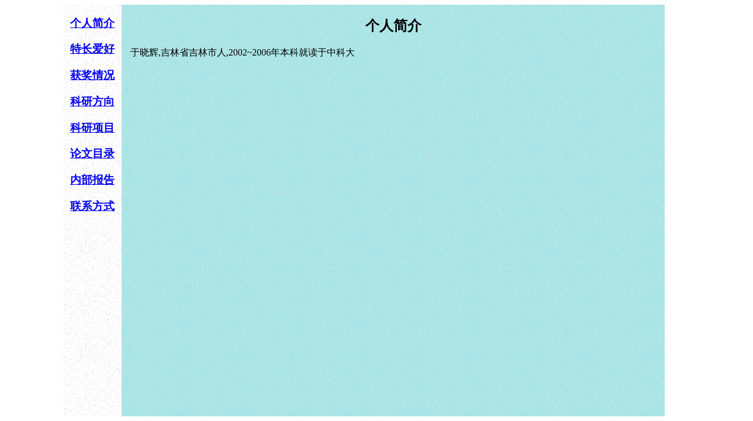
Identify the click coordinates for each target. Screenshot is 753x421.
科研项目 (92, 128)
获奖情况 (92, 75)
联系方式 (92, 206)
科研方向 (92, 101)
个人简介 (92, 23)
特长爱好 (92, 49)
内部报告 (92, 180)
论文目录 (92, 153)
